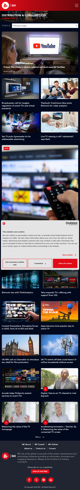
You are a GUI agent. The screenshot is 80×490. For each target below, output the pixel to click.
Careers (52, 448)
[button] (76, 5)
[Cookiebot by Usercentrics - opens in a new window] (67, 223)
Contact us (40, 448)
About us (28, 448)
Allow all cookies (65, 263)
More (38, 437)
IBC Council (39, 444)
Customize (40, 263)
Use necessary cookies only (14, 263)
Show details (67, 255)
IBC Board (26, 444)
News (6, 148)
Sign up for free (40, 471)
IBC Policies (53, 444)
